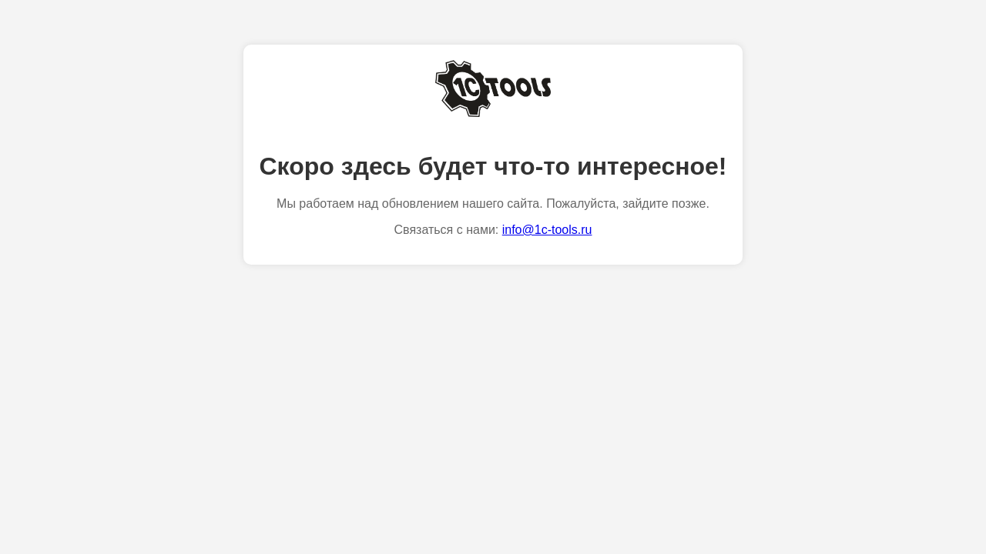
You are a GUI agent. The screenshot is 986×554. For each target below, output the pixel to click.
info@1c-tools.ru (547, 229)
